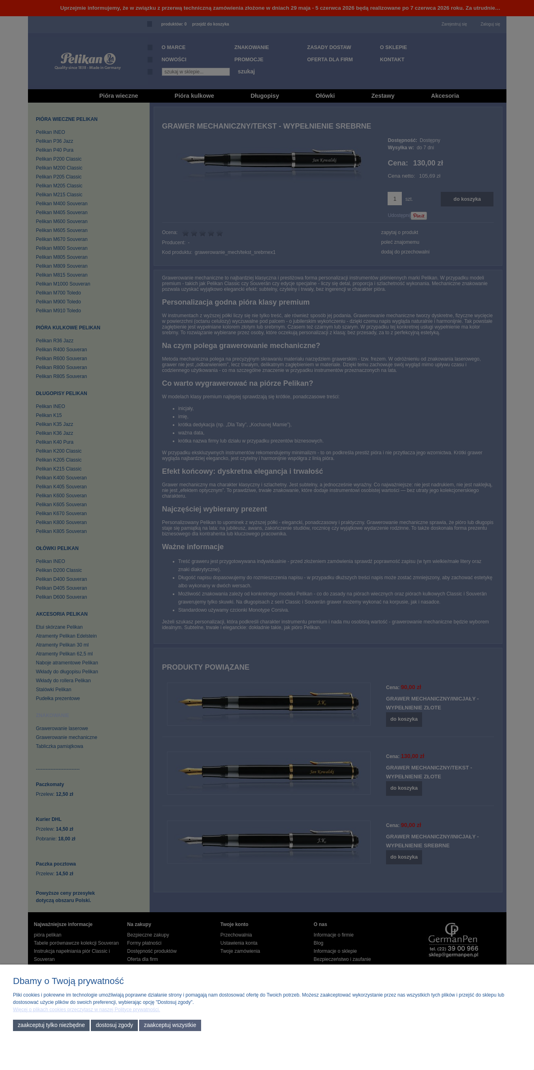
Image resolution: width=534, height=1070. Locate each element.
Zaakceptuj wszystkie (170, 1025)
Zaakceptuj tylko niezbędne (51, 1025)
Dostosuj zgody (114, 1025)
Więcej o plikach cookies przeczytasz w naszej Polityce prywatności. (86, 1009)
